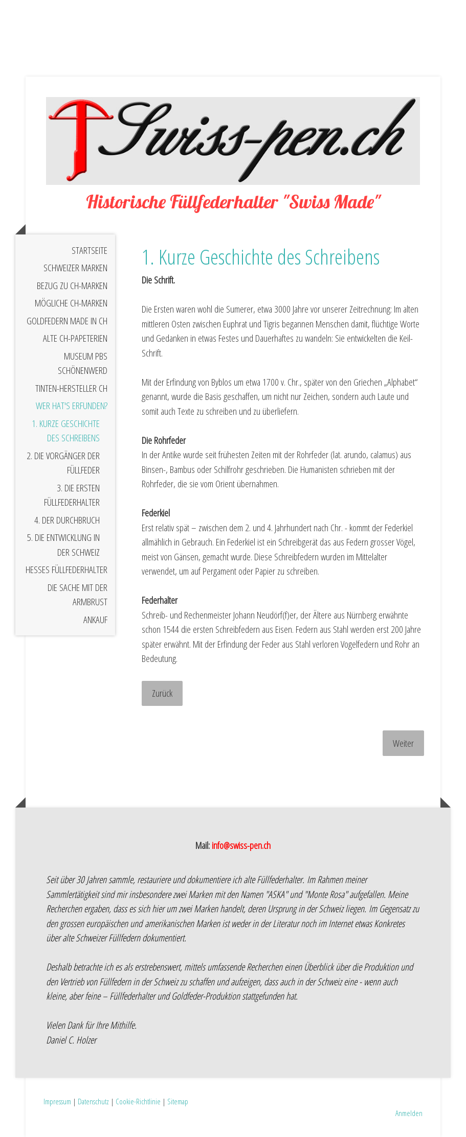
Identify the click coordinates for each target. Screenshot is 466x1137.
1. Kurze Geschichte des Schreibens (66, 431)
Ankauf (95, 619)
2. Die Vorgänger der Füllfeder (63, 463)
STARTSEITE (89, 250)
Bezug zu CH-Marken (72, 285)
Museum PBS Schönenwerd (82, 363)
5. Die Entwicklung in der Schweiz (63, 545)
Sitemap (177, 1101)
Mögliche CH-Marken (71, 303)
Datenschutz (93, 1101)
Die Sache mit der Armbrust (77, 595)
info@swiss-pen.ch (241, 845)
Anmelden (409, 1113)
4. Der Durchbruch (67, 520)
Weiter (403, 743)
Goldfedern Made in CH (67, 320)
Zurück (162, 693)
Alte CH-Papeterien (75, 338)
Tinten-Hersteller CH (71, 388)
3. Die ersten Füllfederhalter (72, 495)
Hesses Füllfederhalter (66, 569)
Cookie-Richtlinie (138, 1101)
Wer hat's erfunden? (71, 405)
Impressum (57, 1101)
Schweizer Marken (75, 267)
